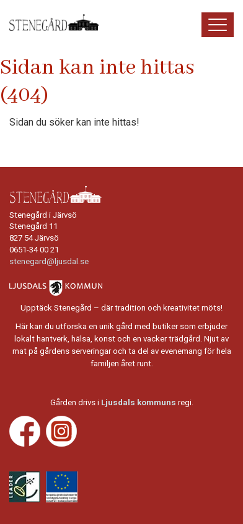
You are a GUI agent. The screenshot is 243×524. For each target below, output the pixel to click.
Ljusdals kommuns (138, 402)
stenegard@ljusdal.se (49, 261)
